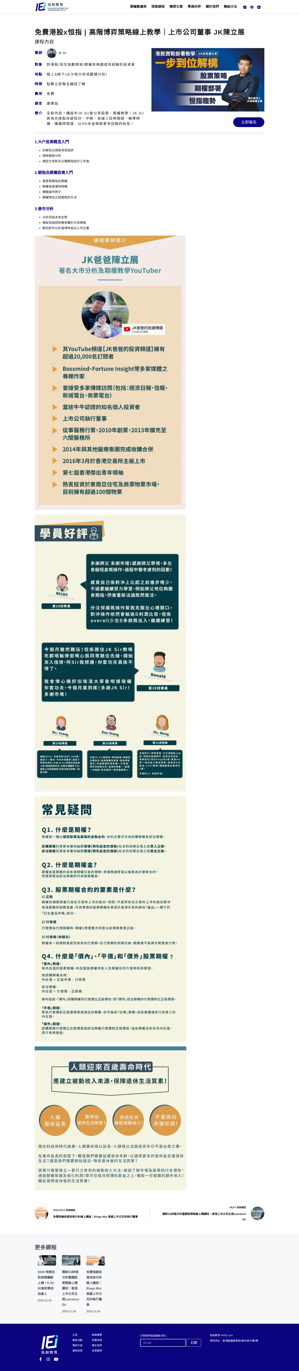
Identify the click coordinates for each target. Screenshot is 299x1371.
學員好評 (194, 7)
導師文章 (176, 7)
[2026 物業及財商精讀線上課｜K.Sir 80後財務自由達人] (47, 1260)
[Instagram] (244, 7)
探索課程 (158, 7)
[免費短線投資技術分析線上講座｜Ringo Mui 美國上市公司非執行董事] (95, 1260)
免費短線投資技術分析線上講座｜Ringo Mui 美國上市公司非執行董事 (94, 1288)
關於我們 (212, 7)
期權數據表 (138, 7)
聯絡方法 (230, 7)
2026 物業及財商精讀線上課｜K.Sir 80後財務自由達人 (46, 1283)
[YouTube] (258, 7)
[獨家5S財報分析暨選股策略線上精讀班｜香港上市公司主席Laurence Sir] (71, 1260)
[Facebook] (251, 7)
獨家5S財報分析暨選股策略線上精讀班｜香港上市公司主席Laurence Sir (70, 1288)
